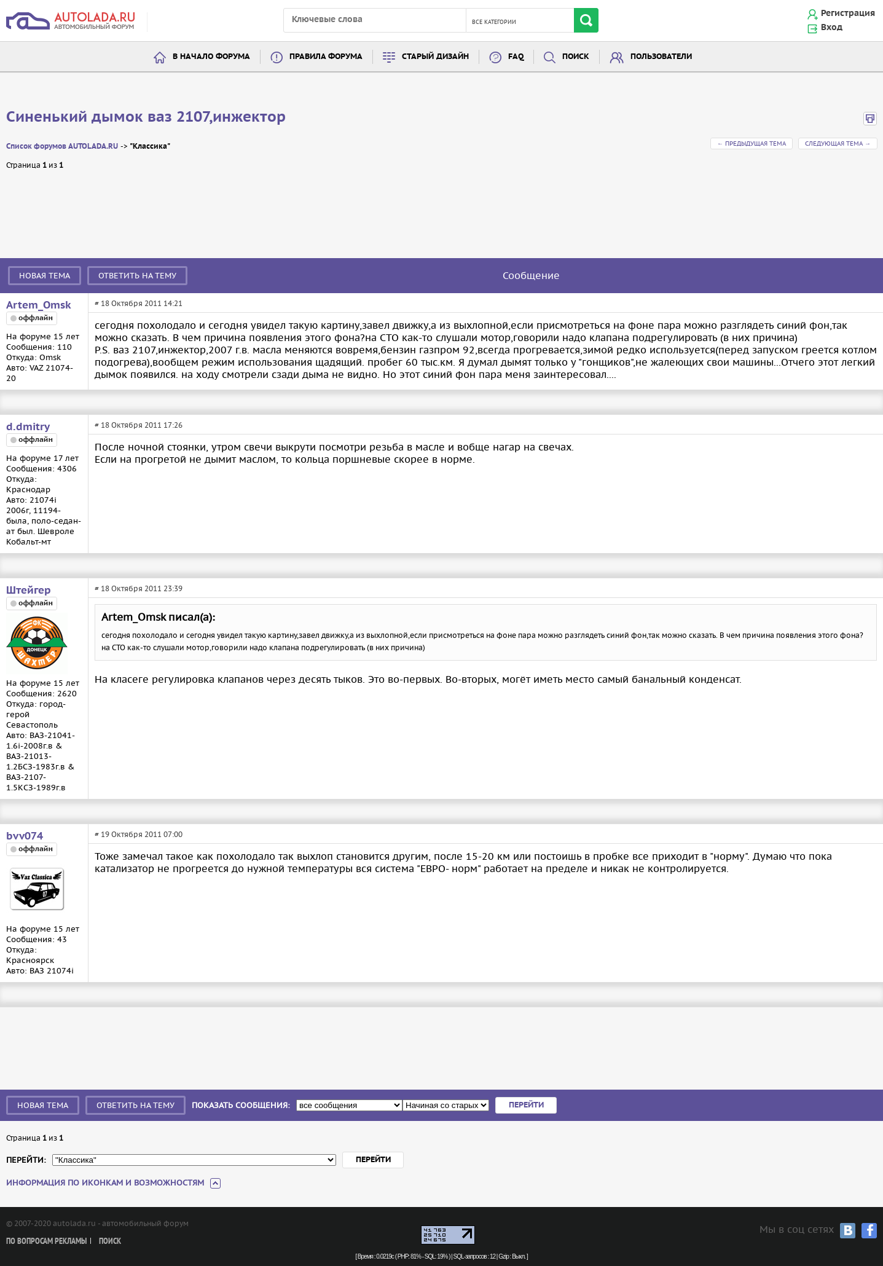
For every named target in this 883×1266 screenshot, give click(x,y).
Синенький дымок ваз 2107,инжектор (146, 117)
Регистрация (848, 13)
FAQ (516, 56)
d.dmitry (28, 427)
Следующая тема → (838, 143)
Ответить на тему (137, 275)
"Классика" (150, 146)
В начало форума (211, 56)
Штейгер (28, 590)
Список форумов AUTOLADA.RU (62, 146)
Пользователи (661, 56)
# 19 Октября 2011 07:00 (138, 834)
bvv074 (24, 836)
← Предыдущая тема (751, 143)
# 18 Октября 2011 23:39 (138, 588)
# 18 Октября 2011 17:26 (138, 425)
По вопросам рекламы (46, 1242)
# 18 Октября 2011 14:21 (138, 303)
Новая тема (44, 275)
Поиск (575, 56)
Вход (831, 28)
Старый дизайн (435, 56)
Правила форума (326, 56)
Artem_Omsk (38, 305)
